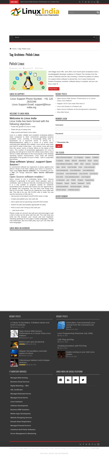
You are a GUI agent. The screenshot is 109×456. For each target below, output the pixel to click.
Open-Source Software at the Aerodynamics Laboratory (77, 109)
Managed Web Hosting (19, 378)
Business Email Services (20, 382)
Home (12, 49)
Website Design (60, 448)
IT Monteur (85, 448)
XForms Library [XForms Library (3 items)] (61, 190)
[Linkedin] (68, 380)
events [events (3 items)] (96, 160)
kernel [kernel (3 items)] (63, 167)
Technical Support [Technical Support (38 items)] (75, 186)
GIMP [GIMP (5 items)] (76, 164)
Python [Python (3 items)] (67, 183)
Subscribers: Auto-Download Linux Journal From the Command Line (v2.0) (80, 325)
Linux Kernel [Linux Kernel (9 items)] (93, 173)
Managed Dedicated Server (21, 394)
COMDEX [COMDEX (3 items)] (95, 157)
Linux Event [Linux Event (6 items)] (60, 173)
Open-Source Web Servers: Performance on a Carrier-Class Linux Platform (45, 2)
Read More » (54, 89)
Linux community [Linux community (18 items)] (89, 167)
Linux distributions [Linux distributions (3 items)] (88, 170)
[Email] (76, 380)
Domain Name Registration (21, 422)
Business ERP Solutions (20, 410)
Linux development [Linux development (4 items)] (62, 170)
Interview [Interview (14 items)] (95, 164)
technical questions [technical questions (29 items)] (62, 186)
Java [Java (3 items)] (58, 167)
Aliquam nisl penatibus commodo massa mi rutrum (33, 352)
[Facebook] (61, 380)
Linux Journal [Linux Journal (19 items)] (83, 173)
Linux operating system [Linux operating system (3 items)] (72, 177)
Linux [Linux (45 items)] (80, 167)
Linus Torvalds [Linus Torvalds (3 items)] (72, 167)
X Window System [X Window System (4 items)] (73, 190)
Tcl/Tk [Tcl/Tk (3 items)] (88, 183)
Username (59, 125)
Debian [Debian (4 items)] (67, 160)
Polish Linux (16, 63)
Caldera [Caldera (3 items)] (87, 157)
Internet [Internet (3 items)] (88, 164)
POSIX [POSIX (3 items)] (73, 180)
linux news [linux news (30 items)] (60, 177)
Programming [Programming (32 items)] (89, 180)
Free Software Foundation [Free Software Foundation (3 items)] (64, 164)
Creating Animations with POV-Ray (72, 346)
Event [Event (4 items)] (90, 160)
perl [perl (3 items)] (68, 180)
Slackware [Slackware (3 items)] (81, 183)
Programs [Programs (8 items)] (59, 183)
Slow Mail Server (63, 112)
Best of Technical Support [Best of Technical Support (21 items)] (64, 157)
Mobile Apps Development (21, 414)
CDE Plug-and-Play (66, 339)
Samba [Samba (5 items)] (73, 183)
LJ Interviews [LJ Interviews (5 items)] (60, 180)
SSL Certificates (17, 390)
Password (59, 133)
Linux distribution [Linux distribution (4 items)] (75, 170)
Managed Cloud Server (19, 398)
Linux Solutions (17, 402)
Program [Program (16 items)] (80, 180)
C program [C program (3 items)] (60, 160)
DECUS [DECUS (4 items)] (74, 160)
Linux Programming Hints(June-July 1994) (75, 333)
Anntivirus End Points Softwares (23, 429)
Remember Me (62, 142)
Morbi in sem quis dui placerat (31, 342)
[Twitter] (83, 380)
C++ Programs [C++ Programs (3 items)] (78, 157)
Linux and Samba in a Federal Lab (69, 106)
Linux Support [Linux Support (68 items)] (85, 177)
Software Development (19, 406)
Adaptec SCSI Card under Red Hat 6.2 (71, 103)
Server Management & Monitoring (23, 433)
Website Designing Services (21, 418)
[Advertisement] (54, 25)
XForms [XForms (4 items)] (86, 186)
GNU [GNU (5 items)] (81, 164)
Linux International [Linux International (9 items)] (71, 173)
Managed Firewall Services (21, 425)
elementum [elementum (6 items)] (82, 160)
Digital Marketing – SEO (20, 386)
